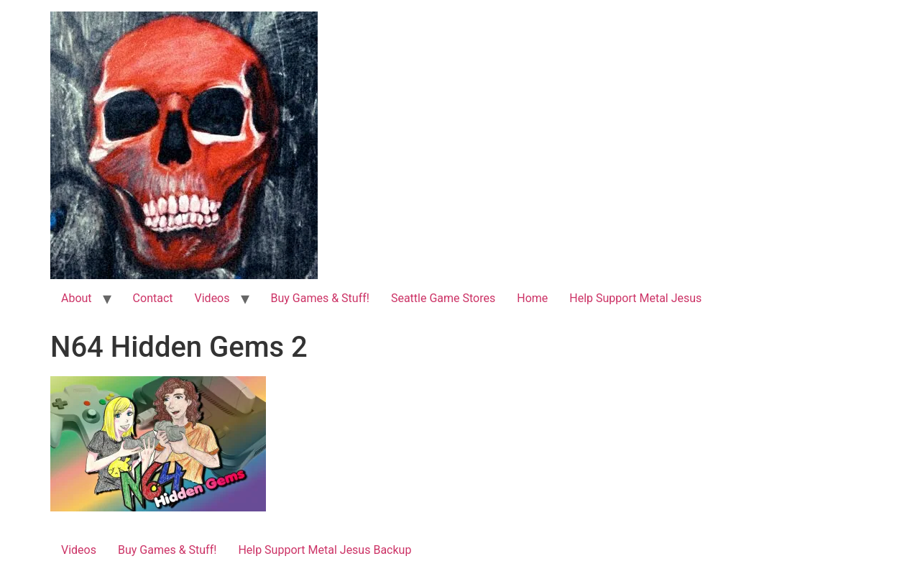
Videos (212, 298)
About (76, 298)
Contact (153, 298)
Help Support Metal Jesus (635, 298)
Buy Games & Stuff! (320, 298)
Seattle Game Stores (443, 298)
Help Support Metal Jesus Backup (324, 550)
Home (532, 298)
